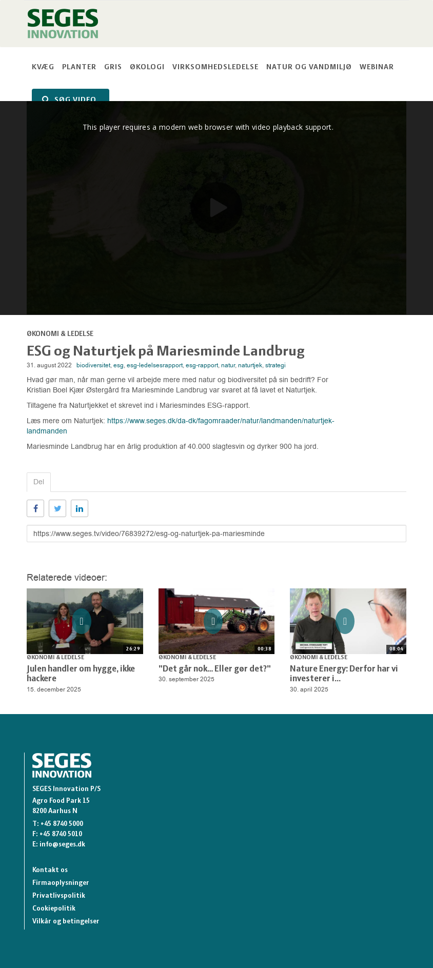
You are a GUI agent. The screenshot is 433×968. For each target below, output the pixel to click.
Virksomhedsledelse (215, 67)
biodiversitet (93, 365)
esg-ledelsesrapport (155, 365)
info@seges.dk (62, 844)
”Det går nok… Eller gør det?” (215, 669)
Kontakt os (50, 870)
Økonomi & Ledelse (60, 334)
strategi (275, 365)
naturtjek (250, 365)
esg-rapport (202, 365)
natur (228, 365)
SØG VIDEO (69, 99)
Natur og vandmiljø (309, 67)
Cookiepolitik (53, 909)
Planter (79, 67)
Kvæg (43, 67)
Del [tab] (38, 482)
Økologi (147, 67)
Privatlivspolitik (58, 896)
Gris (113, 67)
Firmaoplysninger (60, 883)
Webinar (377, 67)
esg (118, 365)
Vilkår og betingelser (66, 921)
